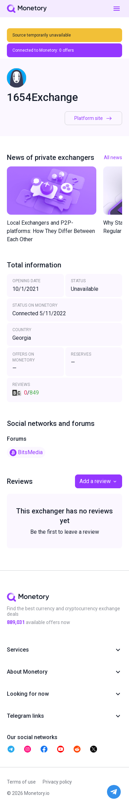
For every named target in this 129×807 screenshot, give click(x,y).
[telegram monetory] (11, 749)
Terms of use (21, 782)
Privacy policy (57, 782)
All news (113, 157)
